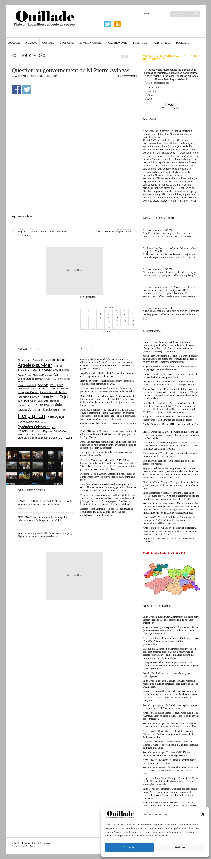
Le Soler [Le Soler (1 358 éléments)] (56, 404)
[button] (203, 814)
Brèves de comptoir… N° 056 (157, 308)
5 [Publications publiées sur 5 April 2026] (132, 314)
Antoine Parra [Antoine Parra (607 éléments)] (40, 360)
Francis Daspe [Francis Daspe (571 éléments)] (64, 388)
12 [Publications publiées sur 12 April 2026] (133, 317)
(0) (149, 205)
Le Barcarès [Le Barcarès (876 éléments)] (41, 404)
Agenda (31, 42)
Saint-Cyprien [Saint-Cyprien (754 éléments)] (44, 431)
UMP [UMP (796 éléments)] (61, 437)
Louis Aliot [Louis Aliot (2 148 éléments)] (27, 409)
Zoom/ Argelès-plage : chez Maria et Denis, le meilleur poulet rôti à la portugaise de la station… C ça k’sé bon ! (171, 725)
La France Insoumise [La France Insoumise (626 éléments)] (49, 401)
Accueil (14, 42)
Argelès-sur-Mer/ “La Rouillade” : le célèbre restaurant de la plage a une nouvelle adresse (170, 368)
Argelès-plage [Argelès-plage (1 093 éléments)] (57, 359)
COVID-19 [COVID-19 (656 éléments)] (43, 385)
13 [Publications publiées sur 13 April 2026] (85, 321)
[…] (145, 205)
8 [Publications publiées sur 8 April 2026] (100, 317)
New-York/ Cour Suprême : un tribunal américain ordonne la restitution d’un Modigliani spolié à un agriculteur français (167, 133)
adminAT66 (21, 76)
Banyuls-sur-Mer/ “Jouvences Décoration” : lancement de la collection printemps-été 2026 (170, 376)
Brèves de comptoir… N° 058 (157, 269)
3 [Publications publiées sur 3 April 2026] (116, 314)
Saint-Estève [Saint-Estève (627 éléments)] (60, 431)
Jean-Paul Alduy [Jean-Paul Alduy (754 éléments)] (27, 400)
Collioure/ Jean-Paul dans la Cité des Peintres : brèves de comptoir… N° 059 (171, 250)
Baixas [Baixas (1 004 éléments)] (58, 365)
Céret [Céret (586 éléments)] (52, 385)
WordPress (30, 846)
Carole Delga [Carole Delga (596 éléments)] (24, 375)
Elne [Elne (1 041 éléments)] (60, 385)
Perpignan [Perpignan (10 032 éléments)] (31, 415)
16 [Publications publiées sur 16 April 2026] (109, 321)
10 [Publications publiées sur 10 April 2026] (117, 317)
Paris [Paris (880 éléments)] (64, 409)
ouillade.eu (25, 843)
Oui (150, 99)
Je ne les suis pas (156, 87)
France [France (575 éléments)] (52, 388)
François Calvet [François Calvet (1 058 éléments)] (28, 392)
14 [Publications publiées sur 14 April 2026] (93, 321)
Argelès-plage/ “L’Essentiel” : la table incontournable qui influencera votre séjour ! (169, 761)
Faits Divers (161, 42)
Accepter (129, 847)
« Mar (107, 331)
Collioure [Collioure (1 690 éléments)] (60, 375)
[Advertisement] (74, 174)
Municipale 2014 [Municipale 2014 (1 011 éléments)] (48, 409)
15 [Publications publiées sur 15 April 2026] (101, 321)
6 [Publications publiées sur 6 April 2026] (84, 317)
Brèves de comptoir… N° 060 (157, 230)
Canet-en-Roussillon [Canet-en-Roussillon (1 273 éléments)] (54, 370)
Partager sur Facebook (16, 89)
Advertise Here (74, 270)
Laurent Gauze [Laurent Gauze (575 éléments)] (25, 405)
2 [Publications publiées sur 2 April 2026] (108, 314)
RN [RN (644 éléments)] (53, 427)
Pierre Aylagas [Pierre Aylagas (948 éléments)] (56, 417)
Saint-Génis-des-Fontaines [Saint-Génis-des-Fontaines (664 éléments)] (32, 434)
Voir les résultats (171, 108)
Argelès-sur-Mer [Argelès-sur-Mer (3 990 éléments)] (35, 365)
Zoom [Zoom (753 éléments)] (69, 437)
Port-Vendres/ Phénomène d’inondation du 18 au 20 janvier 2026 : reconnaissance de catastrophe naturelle (169, 383)
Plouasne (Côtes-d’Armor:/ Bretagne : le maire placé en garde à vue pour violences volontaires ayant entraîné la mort (170, 485)
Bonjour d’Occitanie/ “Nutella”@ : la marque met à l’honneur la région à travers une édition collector (168, 418)
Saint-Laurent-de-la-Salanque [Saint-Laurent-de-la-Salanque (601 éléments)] (32, 438)
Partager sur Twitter (26, 89)
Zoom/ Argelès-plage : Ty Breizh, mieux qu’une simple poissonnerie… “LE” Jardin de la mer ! (170, 707)
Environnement (91, 42)
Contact (148, 13)
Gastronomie (118, 42)
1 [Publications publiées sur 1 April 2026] (100, 314)
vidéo (39, 56)
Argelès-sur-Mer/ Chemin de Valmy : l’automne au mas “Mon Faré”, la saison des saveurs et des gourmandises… (170, 641)
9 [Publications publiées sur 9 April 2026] (108, 317)
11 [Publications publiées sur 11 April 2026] (125, 317)
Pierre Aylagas (25, 216)
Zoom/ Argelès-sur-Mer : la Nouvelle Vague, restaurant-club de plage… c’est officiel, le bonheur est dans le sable (170, 770)
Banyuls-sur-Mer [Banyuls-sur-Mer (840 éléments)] (28, 370)
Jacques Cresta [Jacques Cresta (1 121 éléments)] (28, 397)
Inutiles (152, 91)
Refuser (180, 847)
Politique (140, 42)
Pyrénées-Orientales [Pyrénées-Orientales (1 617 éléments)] (34, 427)
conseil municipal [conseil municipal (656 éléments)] (27, 385)
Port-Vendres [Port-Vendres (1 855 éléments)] (29, 422)
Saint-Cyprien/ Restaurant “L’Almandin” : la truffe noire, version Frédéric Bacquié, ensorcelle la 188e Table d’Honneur (171, 619)
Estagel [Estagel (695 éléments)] (43, 388)
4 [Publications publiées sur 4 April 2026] (124, 314)
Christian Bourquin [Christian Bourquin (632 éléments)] (42, 375)
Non (150, 95)
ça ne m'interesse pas (158, 82)
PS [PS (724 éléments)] (43, 422)
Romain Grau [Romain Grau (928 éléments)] (26, 431)
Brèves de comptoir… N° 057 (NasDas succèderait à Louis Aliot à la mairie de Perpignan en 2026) (169, 289)
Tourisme (182, 42)
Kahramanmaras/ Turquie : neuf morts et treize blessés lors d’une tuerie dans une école (170, 455)
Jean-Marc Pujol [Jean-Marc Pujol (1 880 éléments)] (54, 397)
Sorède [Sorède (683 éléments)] (53, 437)
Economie (67, 42)
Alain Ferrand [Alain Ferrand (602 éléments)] (24, 360)
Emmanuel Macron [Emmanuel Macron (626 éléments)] (27, 388)
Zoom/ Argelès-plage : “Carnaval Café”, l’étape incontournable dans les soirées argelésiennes (166, 754)
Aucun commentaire (127, 76)
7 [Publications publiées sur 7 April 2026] (92, 317)
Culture (48, 42)
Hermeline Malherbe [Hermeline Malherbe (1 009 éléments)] (53, 392)
